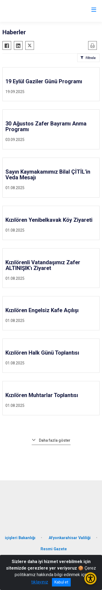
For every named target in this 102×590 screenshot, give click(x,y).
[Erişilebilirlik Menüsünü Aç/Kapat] (90, 578)
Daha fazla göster (54, 440)
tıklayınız (39, 582)
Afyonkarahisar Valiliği (70, 538)
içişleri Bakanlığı (20, 538)
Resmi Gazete (54, 549)
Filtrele (91, 58)
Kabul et (61, 582)
